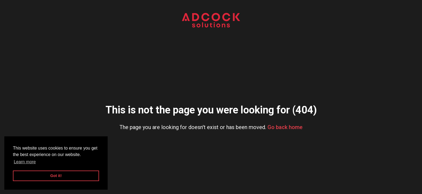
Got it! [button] (56, 176)
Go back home (285, 127)
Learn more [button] (25, 162)
